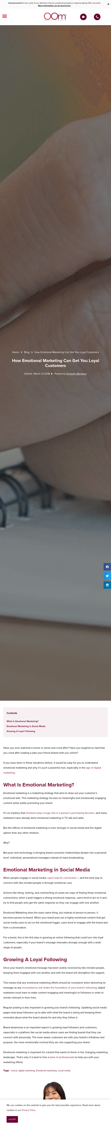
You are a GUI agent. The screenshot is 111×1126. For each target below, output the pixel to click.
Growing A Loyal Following (21, 731)
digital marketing (26, 1070)
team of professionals (62, 1057)
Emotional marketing (46, 1070)
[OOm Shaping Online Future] (55, 17)
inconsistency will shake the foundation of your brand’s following (59, 988)
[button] (107, 567)
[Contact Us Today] (97, 17)
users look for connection (61, 878)
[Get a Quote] (83, 17)
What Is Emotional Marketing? (22, 721)
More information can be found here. (54, 5)
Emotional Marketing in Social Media (26, 726)
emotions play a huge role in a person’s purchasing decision (60, 813)
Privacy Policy (29, 1110)
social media (64, 1070)
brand (14, 1070)
